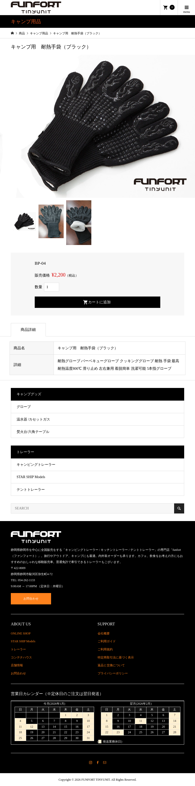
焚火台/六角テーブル (33, 432)
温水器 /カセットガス (33, 419)
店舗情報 (17, 665)
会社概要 (104, 633)
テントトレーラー (31, 490)
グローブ (24, 407)
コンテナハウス (21, 657)
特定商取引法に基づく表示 (116, 657)
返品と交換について (111, 665)
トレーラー (18, 649)
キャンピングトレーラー (36, 464)
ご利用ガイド (107, 641)
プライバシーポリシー (113, 673)
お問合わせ (30, 598)
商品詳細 (28, 330)
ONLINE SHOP (20, 633)
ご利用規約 (105, 649)
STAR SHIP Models (31, 477)
